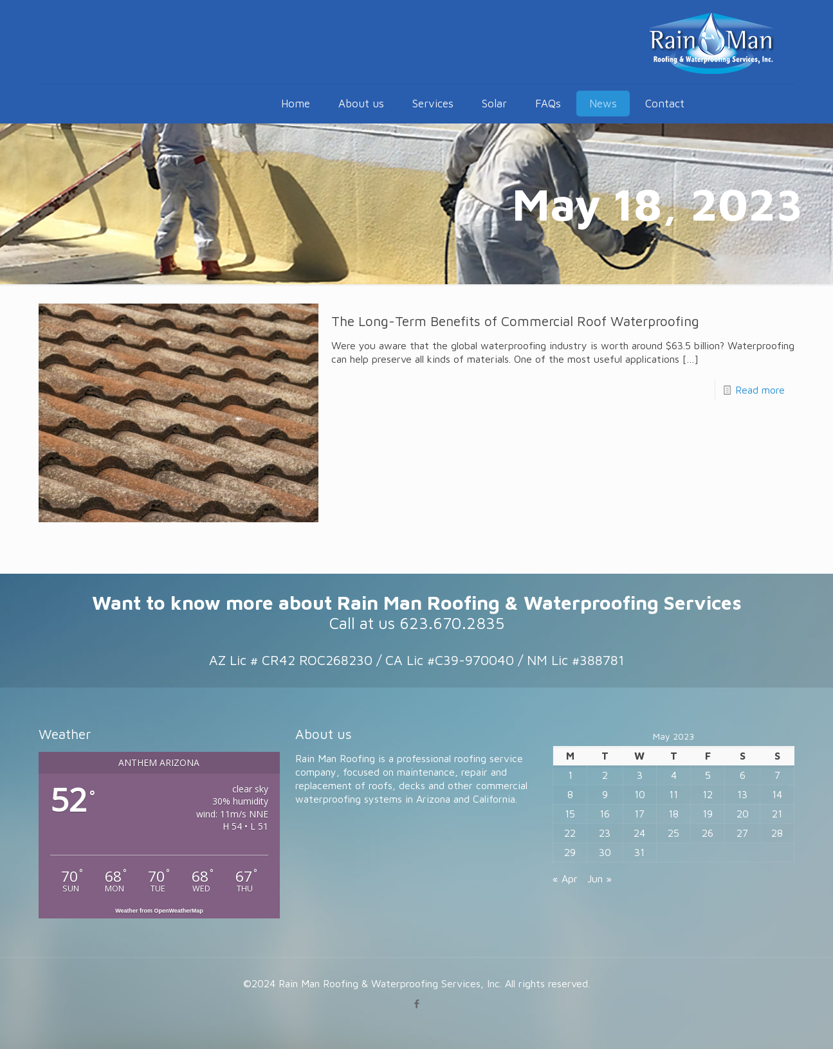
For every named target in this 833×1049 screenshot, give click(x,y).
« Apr (565, 878)
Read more (760, 390)
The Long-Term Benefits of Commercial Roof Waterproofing (515, 321)
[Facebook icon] (416, 1003)
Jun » (599, 878)
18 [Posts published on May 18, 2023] (673, 813)
